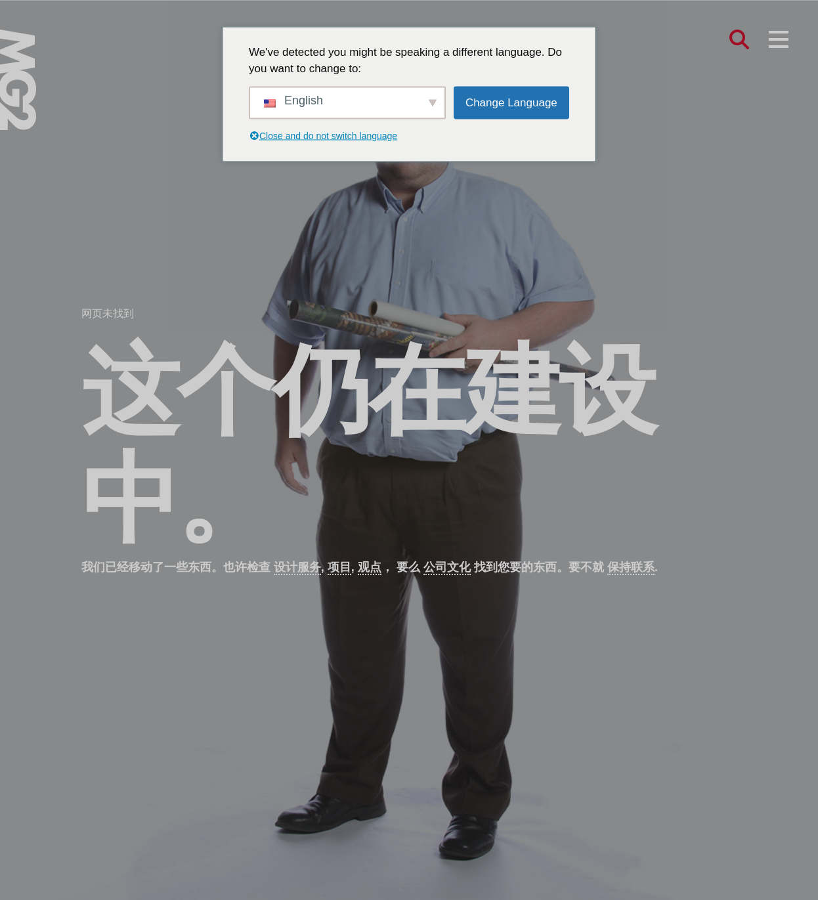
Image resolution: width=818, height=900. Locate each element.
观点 (369, 567)
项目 (339, 567)
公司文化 (447, 567)
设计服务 (297, 567)
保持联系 (631, 567)
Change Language (511, 102)
